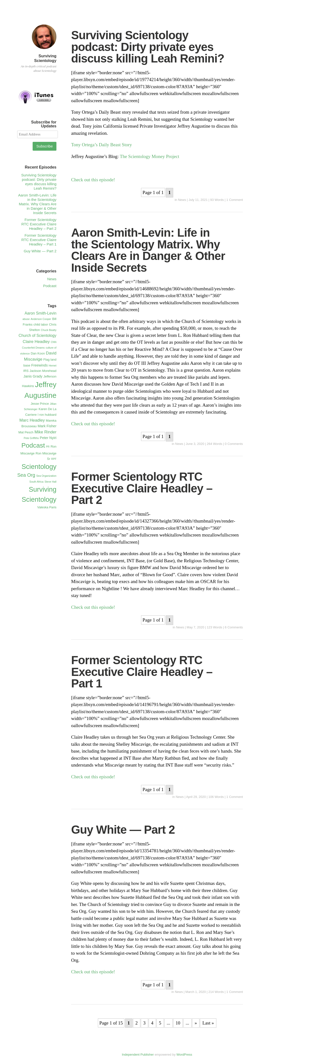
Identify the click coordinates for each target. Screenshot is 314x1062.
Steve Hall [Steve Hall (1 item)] (50, 481)
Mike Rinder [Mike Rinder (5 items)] (45, 432)
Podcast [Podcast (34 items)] (33, 445)
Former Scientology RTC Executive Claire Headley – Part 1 (141, 672)
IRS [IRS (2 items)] (26, 371)
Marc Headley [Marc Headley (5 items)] (32, 420)
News (182, 200)
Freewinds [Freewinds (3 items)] (39, 365)
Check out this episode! (93, 179)
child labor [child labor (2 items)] (41, 324)
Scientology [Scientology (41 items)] (39, 466)
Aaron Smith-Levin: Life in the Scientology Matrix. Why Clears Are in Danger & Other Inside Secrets (148, 250)
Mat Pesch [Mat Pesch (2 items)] (25, 432)
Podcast (49, 286)
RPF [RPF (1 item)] (53, 458)
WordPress (184, 1054)
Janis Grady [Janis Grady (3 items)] (32, 376)
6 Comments (234, 627)
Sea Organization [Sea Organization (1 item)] (46, 475)
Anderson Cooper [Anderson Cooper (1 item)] (41, 318)
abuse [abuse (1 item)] (26, 318)
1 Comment (234, 200)
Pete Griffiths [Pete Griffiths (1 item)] (31, 438)
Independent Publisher (138, 1054)
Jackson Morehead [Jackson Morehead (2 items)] (43, 371)
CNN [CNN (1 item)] (53, 342)
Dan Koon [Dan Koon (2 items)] (38, 353)
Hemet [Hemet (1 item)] (52, 365)
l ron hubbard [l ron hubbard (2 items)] (47, 414)
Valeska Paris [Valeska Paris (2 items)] (46, 507)
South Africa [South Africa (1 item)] (36, 481)
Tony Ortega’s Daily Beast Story (102, 144)
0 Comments (234, 444)
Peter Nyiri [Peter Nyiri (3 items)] (48, 438)
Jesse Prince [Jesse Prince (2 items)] (40, 403)
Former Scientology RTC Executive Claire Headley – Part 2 (141, 488)
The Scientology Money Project (149, 156)
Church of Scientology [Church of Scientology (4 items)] (37, 335)
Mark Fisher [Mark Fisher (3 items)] (47, 426)
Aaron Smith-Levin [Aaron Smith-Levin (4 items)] (40, 313)
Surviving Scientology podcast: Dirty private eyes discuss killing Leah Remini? (147, 47)
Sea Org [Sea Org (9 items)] (26, 475)
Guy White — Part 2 (123, 829)
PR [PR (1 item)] (48, 446)
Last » (208, 1022)
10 (178, 1022)
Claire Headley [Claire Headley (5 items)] (36, 341)
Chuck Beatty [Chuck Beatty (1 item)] (48, 330)
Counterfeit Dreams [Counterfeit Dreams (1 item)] (33, 347)
